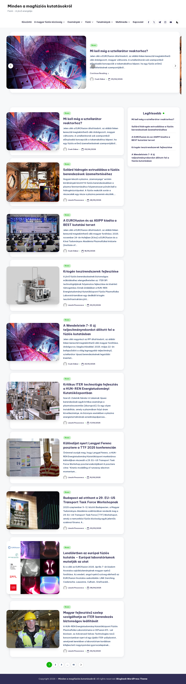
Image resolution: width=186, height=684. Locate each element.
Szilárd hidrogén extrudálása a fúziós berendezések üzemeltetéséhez (152, 128)
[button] (99, 73)
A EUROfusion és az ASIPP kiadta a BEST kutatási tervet (151, 139)
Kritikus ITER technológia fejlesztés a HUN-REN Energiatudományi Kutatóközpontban (90, 388)
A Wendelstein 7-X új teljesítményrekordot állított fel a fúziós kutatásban (88, 330)
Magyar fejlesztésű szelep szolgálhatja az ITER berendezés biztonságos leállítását (88, 617)
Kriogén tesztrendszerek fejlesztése (91, 271)
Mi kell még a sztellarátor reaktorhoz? (119, 51)
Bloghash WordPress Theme (131, 678)
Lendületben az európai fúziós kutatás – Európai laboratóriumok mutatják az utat (89, 557)
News (93, 45)
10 (74, 665)
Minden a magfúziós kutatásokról (40, 6)
